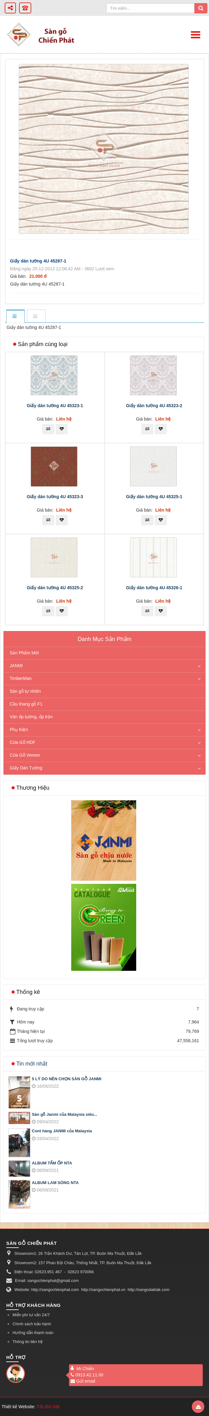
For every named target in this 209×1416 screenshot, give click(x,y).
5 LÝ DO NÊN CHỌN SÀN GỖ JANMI (66, 1078)
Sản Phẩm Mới (24, 652)
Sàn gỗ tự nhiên (25, 691)
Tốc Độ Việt (48, 1406)
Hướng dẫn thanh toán (32, 1332)
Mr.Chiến (85, 1368)
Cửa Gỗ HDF (22, 742)
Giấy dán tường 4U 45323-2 (154, 405)
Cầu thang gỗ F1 (26, 703)
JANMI (16, 665)
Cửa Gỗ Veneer (25, 755)
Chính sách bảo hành (31, 1324)
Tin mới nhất (31, 1064)
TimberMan (21, 678)
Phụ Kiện (19, 729)
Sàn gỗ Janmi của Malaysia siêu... (64, 1114)
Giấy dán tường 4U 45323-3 (55, 496)
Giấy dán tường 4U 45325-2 (55, 587)
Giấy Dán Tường (26, 767)
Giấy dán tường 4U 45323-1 (55, 405)
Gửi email (83, 1381)
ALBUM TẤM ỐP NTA (52, 1163)
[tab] (15, 317)
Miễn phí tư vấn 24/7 (31, 1314)
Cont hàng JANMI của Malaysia (62, 1131)
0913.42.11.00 (87, 1374)
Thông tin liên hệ (27, 1341)
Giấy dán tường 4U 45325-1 (154, 496)
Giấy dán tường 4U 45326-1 (154, 587)
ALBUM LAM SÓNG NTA (55, 1182)
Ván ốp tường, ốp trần (31, 716)
